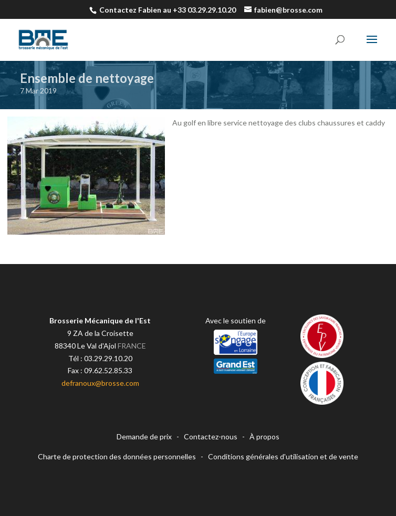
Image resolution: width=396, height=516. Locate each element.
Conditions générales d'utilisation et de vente (283, 456)
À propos (264, 436)
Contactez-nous (210, 436)
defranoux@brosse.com (100, 382)
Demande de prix (144, 436)
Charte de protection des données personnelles (117, 456)
